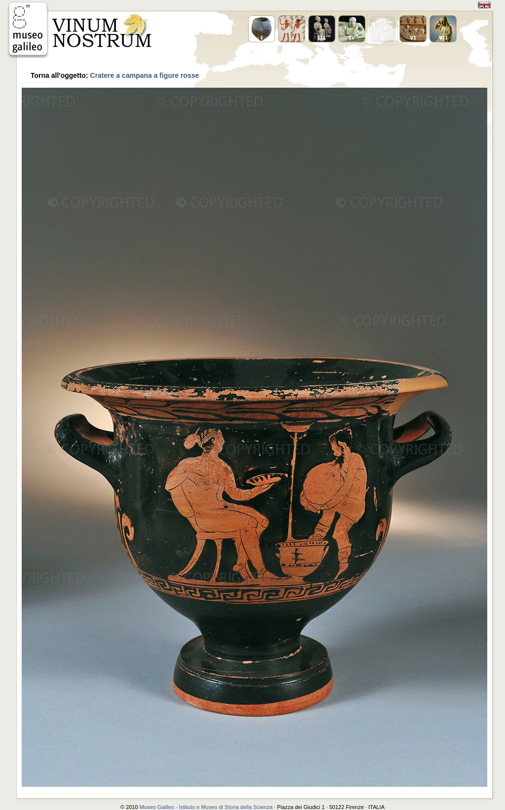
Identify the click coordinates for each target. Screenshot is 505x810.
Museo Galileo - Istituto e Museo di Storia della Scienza (206, 807)
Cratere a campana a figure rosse (144, 75)
